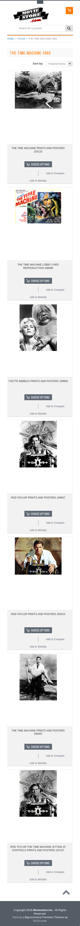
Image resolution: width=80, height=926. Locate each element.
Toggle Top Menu (40, 2)
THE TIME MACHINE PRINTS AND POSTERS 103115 (38, 150)
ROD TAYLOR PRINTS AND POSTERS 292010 (38, 614)
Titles (21, 38)
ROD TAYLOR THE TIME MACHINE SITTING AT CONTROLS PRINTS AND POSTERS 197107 (38, 848)
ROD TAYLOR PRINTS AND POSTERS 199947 (38, 497)
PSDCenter (40, 920)
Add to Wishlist (38, 180)
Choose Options (40, 164)
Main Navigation (11, 28)
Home (10, 38)
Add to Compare (55, 173)
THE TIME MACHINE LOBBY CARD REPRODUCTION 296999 (38, 266)
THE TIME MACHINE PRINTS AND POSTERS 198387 (38, 732)
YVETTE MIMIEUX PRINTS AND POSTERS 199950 (38, 381)
